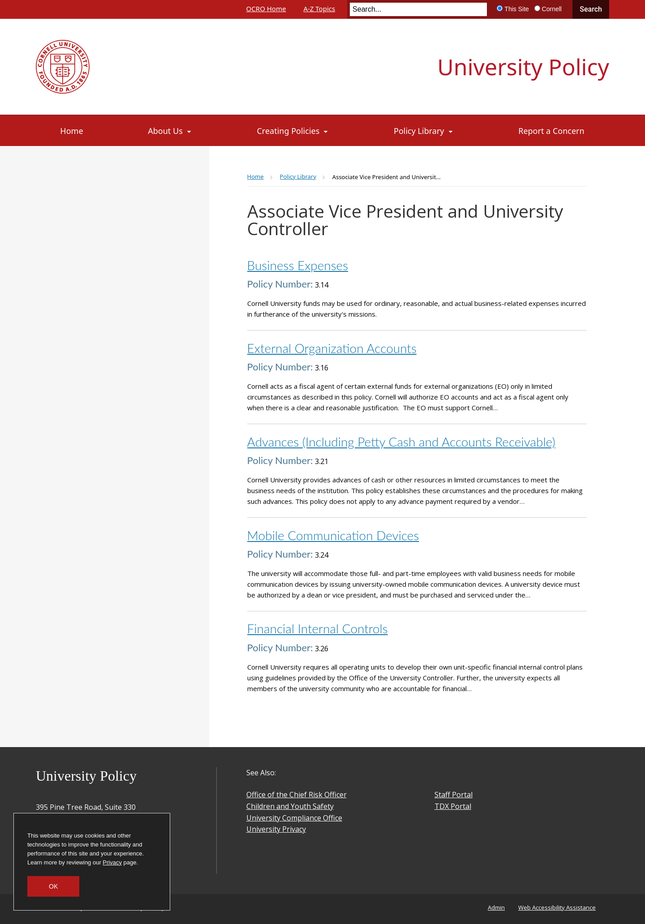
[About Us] (170, 131)
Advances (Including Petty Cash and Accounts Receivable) (401, 441)
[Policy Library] (423, 131)
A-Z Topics (319, 8)
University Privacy (276, 829)
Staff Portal (453, 794)
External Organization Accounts (332, 348)
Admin (496, 907)
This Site (516, 9)
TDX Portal (452, 806)
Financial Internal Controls (317, 628)
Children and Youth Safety (290, 806)
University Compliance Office (294, 818)
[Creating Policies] (293, 131)
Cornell (552, 9)
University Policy (523, 67)
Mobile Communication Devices (333, 535)
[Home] (72, 131)
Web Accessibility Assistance (557, 907)
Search (591, 9)
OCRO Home (266, 8)
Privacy (112, 862)
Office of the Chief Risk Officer (296, 794)
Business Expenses (297, 265)
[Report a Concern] (551, 131)
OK (53, 886)
